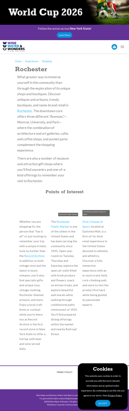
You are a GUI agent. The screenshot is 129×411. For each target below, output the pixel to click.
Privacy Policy (64, 372)
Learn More (64, 35)
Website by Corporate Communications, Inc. (64, 405)
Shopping (47, 61)
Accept (102, 403)
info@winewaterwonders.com (77, 398)
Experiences (31, 61)
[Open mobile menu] (122, 47)
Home (18, 61)
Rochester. (25, 111)
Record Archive (34, 255)
